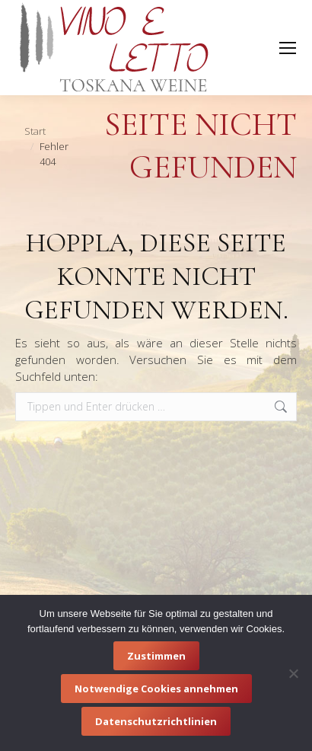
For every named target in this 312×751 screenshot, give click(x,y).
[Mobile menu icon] (288, 48)
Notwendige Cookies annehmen (156, 688)
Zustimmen (156, 656)
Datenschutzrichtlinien (156, 721)
